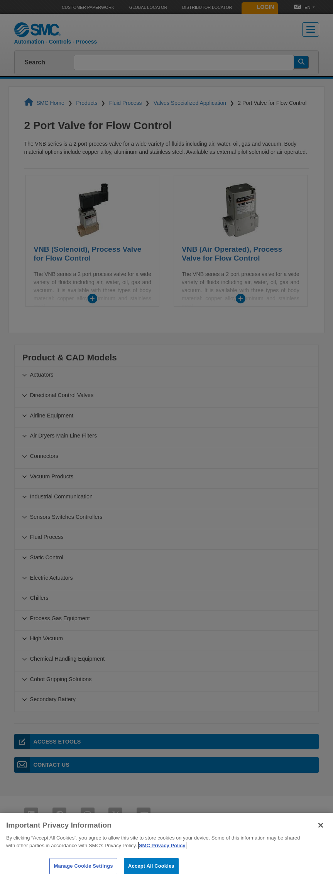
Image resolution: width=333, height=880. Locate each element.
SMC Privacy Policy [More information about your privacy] (162, 855)
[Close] (320, 834)
